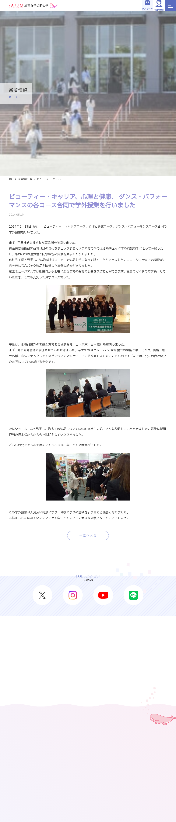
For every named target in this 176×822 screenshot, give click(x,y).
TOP (11, 179)
